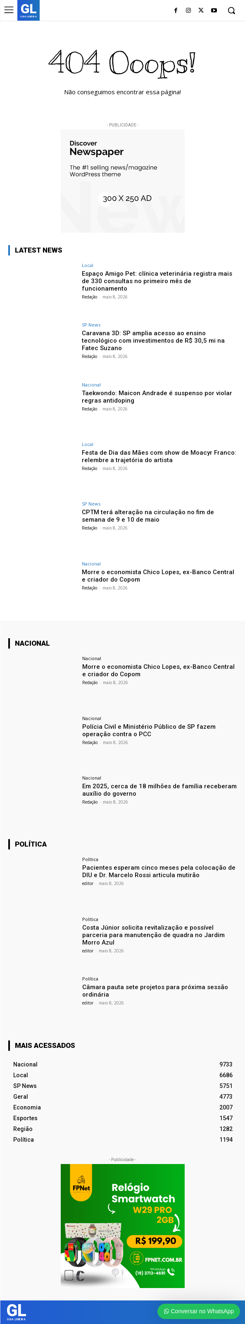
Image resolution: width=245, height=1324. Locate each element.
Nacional (91, 384)
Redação (89, 297)
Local (87, 265)
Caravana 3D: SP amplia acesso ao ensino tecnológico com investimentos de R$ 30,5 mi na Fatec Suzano (153, 340)
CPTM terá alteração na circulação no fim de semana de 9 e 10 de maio (148, 515)
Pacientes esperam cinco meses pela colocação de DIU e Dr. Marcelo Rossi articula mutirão (158, 871)
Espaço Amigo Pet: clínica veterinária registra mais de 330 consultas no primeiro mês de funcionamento (157, 281)
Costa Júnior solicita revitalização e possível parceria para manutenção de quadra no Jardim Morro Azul (153, 935)
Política (90, 859)
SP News (91, 324)
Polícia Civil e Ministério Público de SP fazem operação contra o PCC (149, 730)
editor (87, 883)
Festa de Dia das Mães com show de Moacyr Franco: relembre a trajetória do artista (159, 456)
